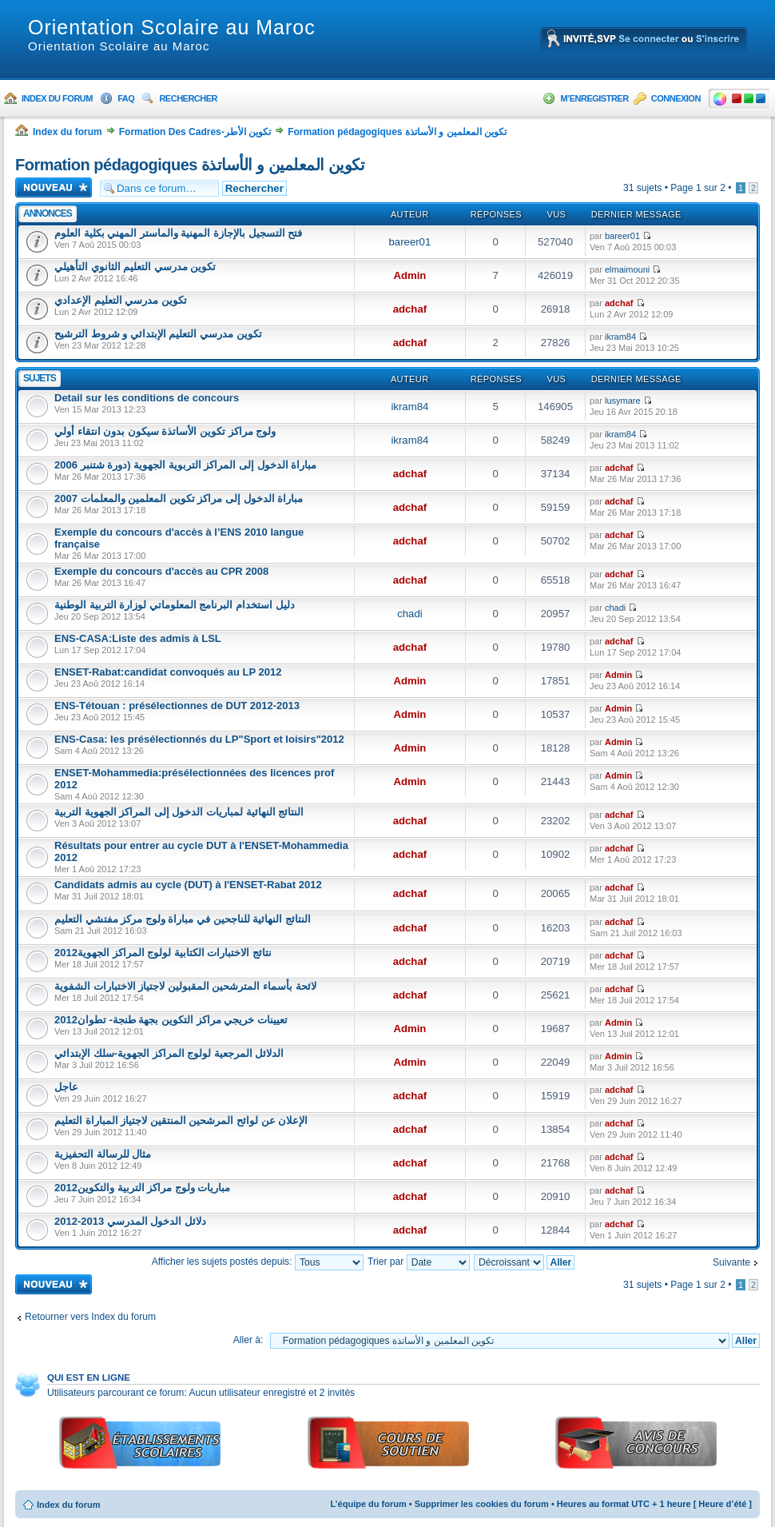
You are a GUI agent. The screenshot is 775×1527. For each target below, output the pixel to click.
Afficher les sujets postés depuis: (258, 1261)
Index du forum (57, 98)
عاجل (66, 1087)
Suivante (731, 1262)
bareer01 (409, 242)
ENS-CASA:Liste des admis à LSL (137, 638)
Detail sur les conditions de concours (146, 398)
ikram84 (620, 336)
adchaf (410, 309)
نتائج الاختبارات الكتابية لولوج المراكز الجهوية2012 (163, 953)
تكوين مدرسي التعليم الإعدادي (120, 300)
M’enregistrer (594, 98)
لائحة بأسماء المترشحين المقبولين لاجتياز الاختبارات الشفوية (185, 986)
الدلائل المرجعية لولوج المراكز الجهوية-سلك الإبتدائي (169, 1053)
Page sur (697, 187)
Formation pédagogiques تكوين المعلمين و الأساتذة (397, 132)
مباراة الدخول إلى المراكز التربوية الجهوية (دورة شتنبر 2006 (185, 465)
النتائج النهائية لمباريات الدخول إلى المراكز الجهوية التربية (179, 812)
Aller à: (248, 1340)
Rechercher (188, 98)
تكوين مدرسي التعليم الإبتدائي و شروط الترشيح (158, 334)
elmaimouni (627, 269)
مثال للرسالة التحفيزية (102, 1154)
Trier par (419, 1261)
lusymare (623, 400)
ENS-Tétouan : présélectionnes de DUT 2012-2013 (177, 706)
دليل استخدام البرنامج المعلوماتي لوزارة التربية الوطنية (174, 605)
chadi (410, 614)
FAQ (125, 98)
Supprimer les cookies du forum (482, 1504)
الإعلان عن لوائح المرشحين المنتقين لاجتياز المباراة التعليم (181, 1120)
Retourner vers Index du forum (90, 1316)
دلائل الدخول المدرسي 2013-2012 (130, 1221)
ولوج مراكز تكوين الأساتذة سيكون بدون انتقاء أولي (165, 431)
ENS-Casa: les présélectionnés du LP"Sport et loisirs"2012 (199, 739)
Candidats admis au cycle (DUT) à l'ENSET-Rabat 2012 (188, 885)
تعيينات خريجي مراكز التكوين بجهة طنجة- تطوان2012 (171, 1020)
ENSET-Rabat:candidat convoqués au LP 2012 (167, 672)
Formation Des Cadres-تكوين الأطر (195, 132)
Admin (409, 275)
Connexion (676, 98)
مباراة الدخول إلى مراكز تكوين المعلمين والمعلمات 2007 (178, 498)
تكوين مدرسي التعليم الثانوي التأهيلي (135, 267)
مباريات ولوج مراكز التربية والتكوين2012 (142, 1188)
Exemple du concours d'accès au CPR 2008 (161, 571)
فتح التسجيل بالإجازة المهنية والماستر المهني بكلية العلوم (178, 233)
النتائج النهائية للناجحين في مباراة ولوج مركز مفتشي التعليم (182, 919)
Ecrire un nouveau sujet (53, 187)
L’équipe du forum (368, 1504)
